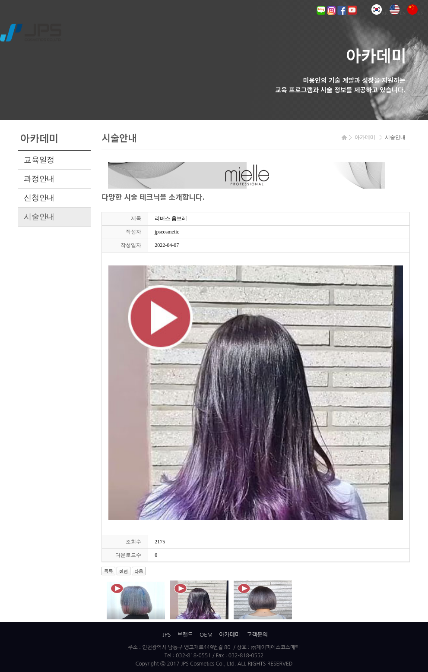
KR (379, 13)
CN (415, 13)
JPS (166, 634)
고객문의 (257, 634)
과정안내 (39, 178)
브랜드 (185, 634)
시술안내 (39, 216)
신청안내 (39, 197)
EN (398, 13)
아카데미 (229, 634)
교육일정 (39, 159)
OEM (206, 634)
